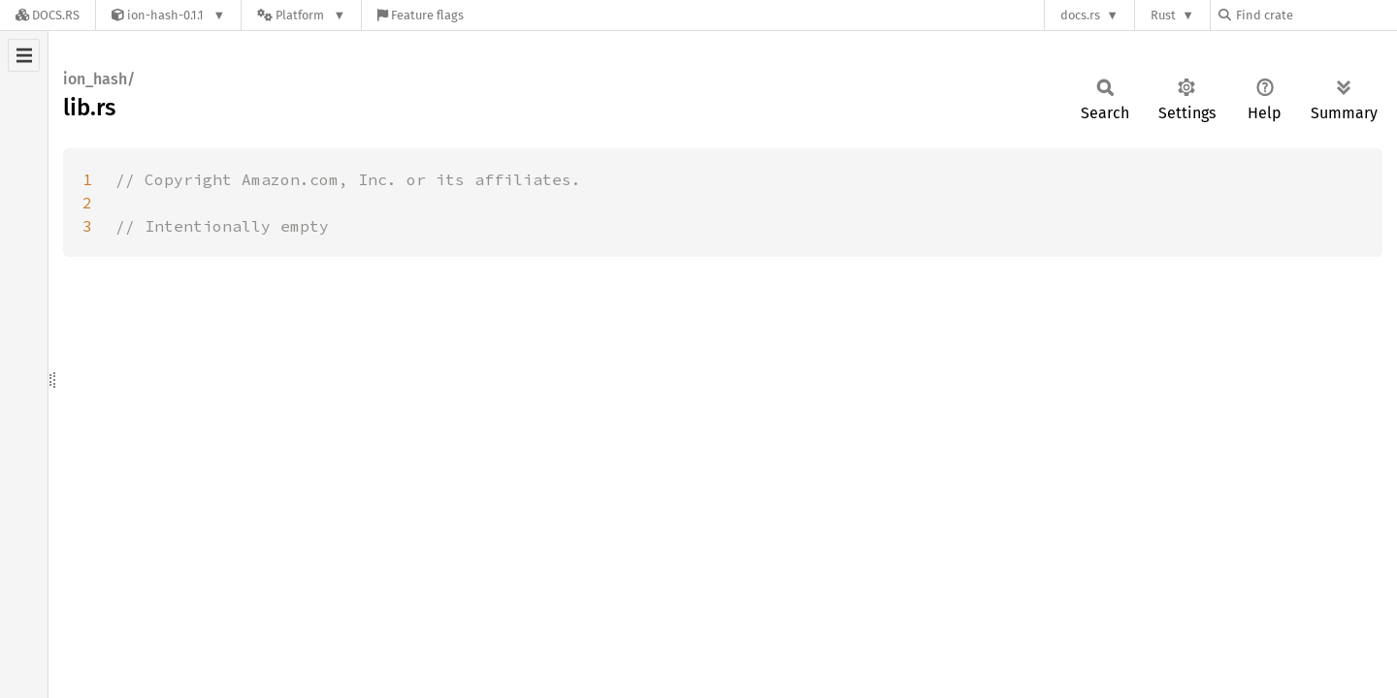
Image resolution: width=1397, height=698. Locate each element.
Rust (1163, 15)
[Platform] (301, 15)
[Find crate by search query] (1315, 15)
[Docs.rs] (47, 15)
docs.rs (1080, 15)
